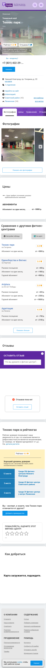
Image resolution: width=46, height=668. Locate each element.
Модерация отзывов (31, 653)
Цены (21, 112)
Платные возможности (12, 643)
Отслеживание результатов (9, 647)
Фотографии (10, 112)
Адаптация (7, 308)
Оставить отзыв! (22, 407)
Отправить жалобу (30, 650)
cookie (19, 662)
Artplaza (6, 284)
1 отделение (10, 85)
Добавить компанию (31, 623)
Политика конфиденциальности (11, 631)
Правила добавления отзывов (31, 631)
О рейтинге (7, 626)
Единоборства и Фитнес (14, 260)
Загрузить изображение (32, 626)
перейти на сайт (12, 91)
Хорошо (36, 663)
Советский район (12, 98)
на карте (8, 81)
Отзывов (25, 45)
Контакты (27, 643)
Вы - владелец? (12, 58)
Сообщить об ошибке (31, 646)
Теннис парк (8, 245)
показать (9, 69)
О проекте (7, 619)
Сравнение (31, 112)
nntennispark (10, 94)
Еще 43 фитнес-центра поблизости (17, 50)
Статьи (26, 619)
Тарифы (6, 651)
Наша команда (9, 623)
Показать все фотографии (22, 170)
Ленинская (9, 101)
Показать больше (23, 330)
